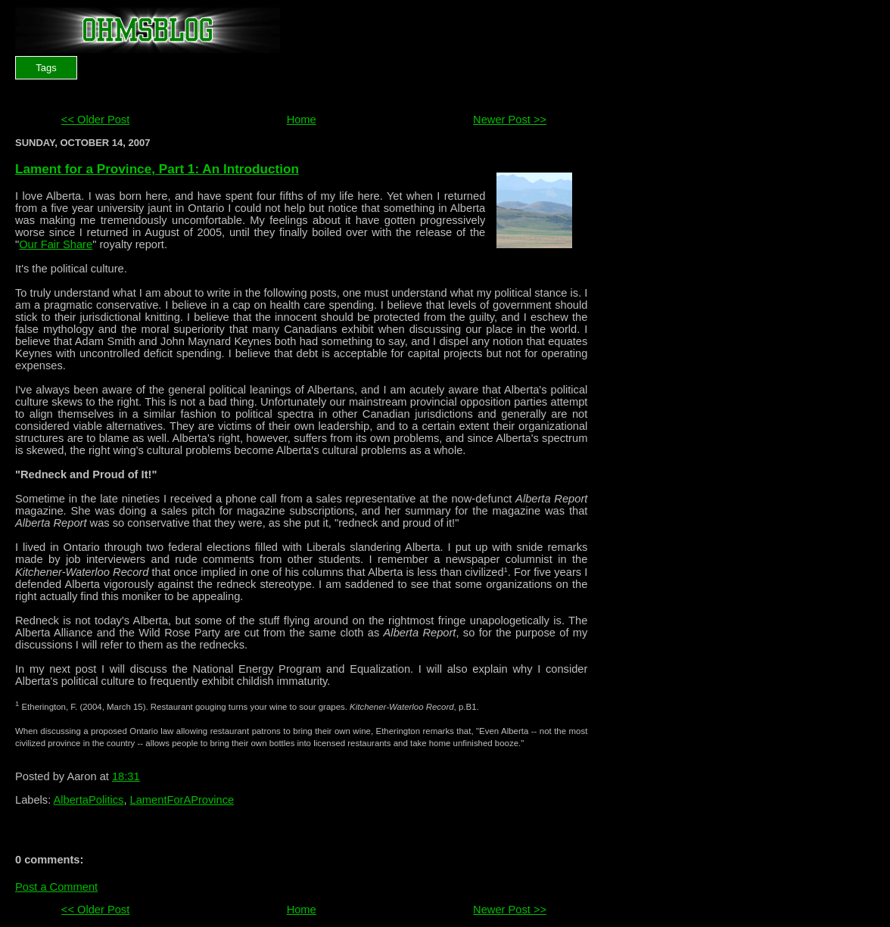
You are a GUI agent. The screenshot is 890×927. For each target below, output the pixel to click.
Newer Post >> (509, 120)
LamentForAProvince (182, 800)
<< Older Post (95, 120)
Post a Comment (56, 887)
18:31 (126, 776)
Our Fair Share (55, 244)
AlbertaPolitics (89, 800)
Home (301, 120)
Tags (46, 67)
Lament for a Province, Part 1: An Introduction (157, 168)
